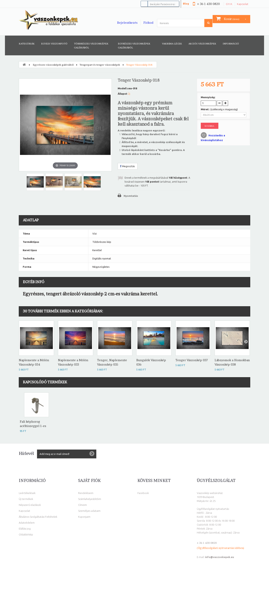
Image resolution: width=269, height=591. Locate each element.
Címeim (82, 504)
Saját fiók (89, 480)
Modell (122, 88)
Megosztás (127, 166)
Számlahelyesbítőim (89, 499)
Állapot (122, 93)
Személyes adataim (89, 510)
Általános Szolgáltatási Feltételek (38, 516)
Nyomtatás (131, 195)
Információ (231, 43)
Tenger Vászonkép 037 (191, 360)
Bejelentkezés (127, 23)
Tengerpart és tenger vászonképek (100, 64)
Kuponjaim (84, 516)
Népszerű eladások (30, 504)
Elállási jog (25, 528)
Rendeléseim (85, 493)
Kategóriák (27, 43)
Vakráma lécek (172, 43)
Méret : (219, 109)
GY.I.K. (229, 4)
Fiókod (148, 23)
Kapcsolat (242, 4)
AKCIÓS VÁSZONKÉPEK (202, 43)
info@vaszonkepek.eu (219, 557)
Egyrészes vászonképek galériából (134, 45)
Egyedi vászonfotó (54, 43)
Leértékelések (27, 493)
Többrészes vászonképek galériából (91, 45)
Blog (186, 3)
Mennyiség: (208, 97)
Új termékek (26, 499)
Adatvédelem (27, 522)
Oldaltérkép (26, 534)
